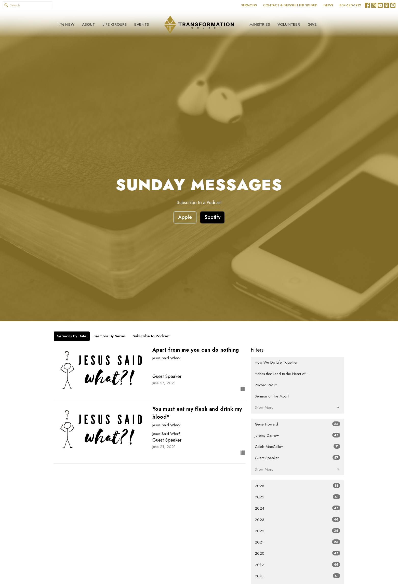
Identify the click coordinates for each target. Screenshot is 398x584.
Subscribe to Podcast (151, 336)
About (88, 24)
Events (141, 24)
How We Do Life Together (276, 362)
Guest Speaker (297, 458)
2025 (297, 497)
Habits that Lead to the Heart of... (282, 374)
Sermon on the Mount (272, 396)
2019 (297, 565)
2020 (297, 553)
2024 (297, 508)
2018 (297, 576)
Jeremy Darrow (297, 435)
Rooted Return (266, 385)
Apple (185, 217)
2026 (297, 486)
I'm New (66, 24)
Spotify (212, 217)
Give (312, 24)
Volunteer (288, 24)
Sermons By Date (71, 336)
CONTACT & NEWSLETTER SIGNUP (290, 5)
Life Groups (114, 24)
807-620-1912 (350, 5)
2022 (297, 531)
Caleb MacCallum (297, 446)
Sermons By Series (110, 336)
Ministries (259, 24)
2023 (297, 520)
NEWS (328, 5)
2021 (297, 542)
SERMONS (249, 5)
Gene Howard (297, 424)
